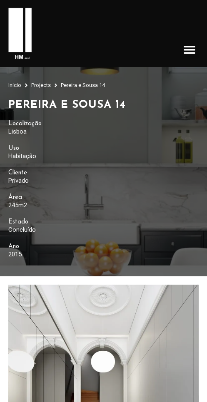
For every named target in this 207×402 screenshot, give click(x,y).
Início (14, 85)
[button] (189, 49)
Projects (41, 85)
